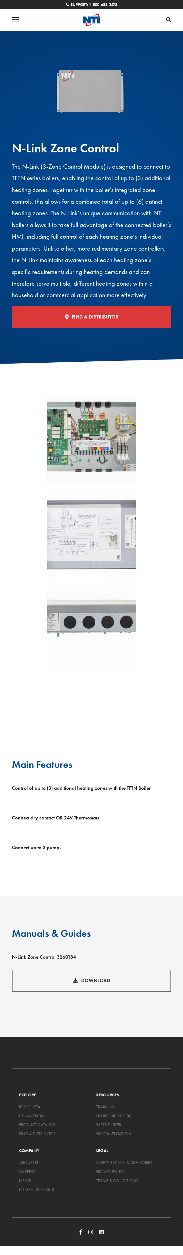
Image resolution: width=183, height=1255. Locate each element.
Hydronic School (115, 1116)
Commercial (32, 1116)
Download (91, 980)
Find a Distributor (91, 317)
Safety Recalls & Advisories (124, 1162)
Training (105, 1107)
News (25, 1180)
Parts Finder (108, 1124)
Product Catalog (37, 1124)
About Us (28, 1162)
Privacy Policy (110, 1171)
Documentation (113, 1133)
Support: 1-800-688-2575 (91, 4)
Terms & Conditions (117, 1180)
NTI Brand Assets (36, 1189)
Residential (30, 1107)
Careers (27, 1171)
